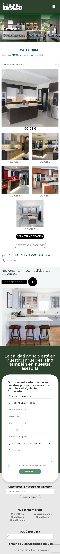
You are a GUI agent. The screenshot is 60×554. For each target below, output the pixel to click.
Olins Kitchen (17, 520)
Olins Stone (42, 517)
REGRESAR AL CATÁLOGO (30, 245)
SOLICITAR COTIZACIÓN (30, 236)
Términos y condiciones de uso (30, 543)
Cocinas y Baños (11, 55)
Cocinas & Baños (42, 514)
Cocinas (28, 55)
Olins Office (17, 514)
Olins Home (17, 517)
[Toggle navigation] (54, 6)
